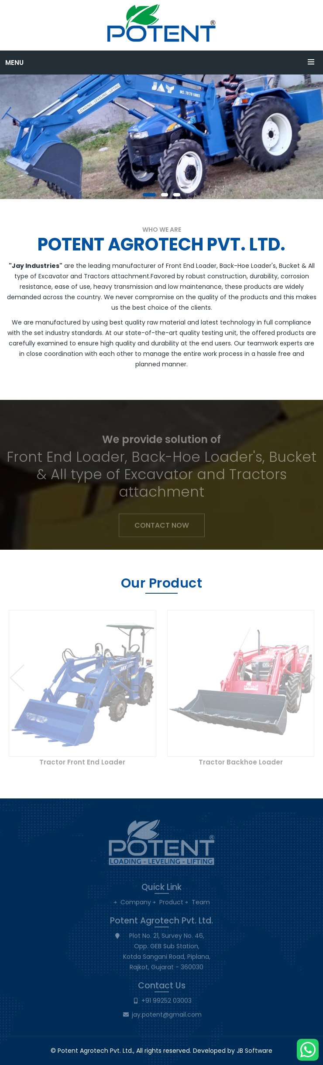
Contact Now (161, 528)
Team (201, 905)
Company (135, 905)
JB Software (254, 1050)
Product (171, 905)
